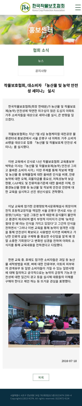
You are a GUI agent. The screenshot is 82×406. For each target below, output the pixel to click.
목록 (41, 377)
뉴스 (41, 61)
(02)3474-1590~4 (63, 395)
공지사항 (41, 71)
